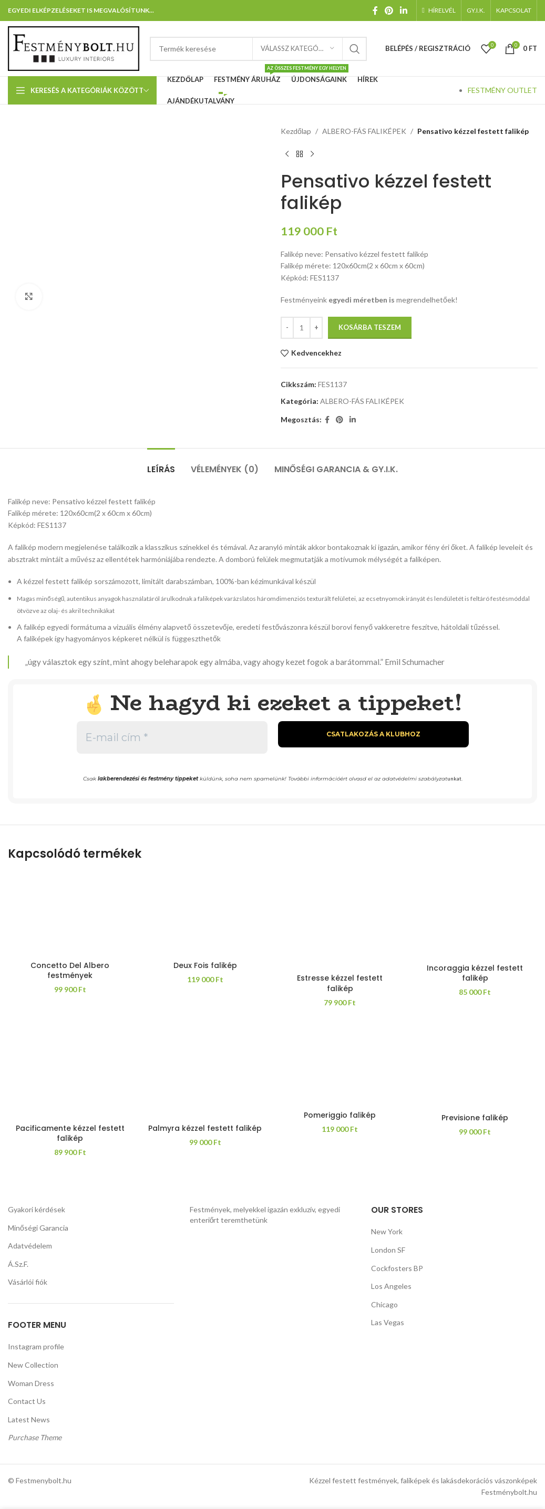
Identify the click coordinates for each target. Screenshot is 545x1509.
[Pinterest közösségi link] (388, 10)
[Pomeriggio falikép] (340, 1064)
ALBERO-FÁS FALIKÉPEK (364, 131)
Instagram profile (36, 1346)
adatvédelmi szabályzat (414, 778)
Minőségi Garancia (38, 1227)
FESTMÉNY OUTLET (502, 90)
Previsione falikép (474, 1117)
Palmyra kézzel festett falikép (205, 1128)
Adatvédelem (30, 1245)
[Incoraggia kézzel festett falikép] (475, 916)
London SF (388, 1249)
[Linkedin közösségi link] (404, 10)
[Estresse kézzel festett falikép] (340, 921)
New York (387, 1231)
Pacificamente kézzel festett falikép (70, 1133)
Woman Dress (31, 1383)
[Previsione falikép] (475, 1065)
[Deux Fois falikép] (205, 914)
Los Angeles (391, 1286)
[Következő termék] (312, 154)
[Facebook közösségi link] (375, 10)
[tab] (161, 464)
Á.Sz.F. (18, 1264)
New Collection (33, 1364)
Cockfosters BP (397, 1268)
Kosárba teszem (369, 327)
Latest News (29, 1419)
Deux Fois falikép (205, 965)
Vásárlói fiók (27, 1281)
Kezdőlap (296, 131)
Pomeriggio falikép (340, 1115)
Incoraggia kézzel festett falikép (475, 973)
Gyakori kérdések (36, 1209)
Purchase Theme (34, 1437)
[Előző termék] (287, 154)
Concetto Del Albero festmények (69, 970)
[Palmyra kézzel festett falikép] (205, 1070)
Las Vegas (387, 1322)
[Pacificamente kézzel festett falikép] (70, 1070)
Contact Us (27, 1401)
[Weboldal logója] (73, 47)
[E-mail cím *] (172, 737)
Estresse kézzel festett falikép (340, 983)
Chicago (384, 1304)
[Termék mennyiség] (302, 328)
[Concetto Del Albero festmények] (70, 914)
